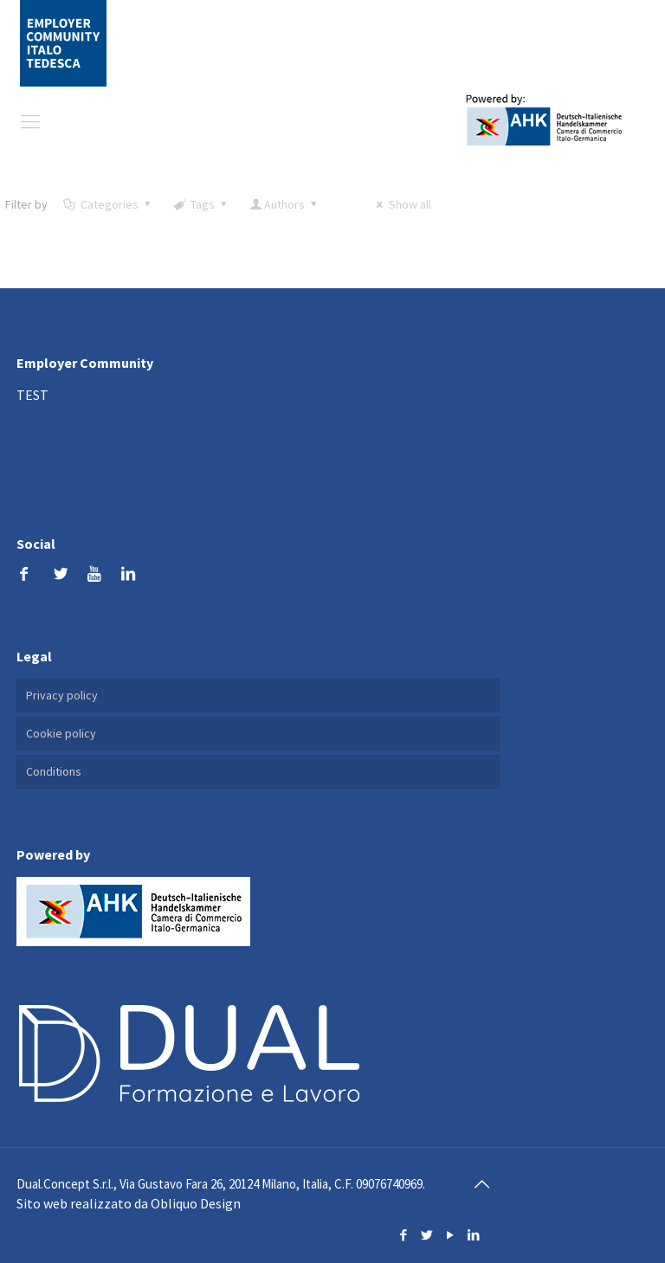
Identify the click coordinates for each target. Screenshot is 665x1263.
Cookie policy (61, 733)
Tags (201, 204)
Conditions (53, 771)
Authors (285, 204)
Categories (108, 204)
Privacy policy (62, 695)
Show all (401, 204)
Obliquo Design (196, 1203)
